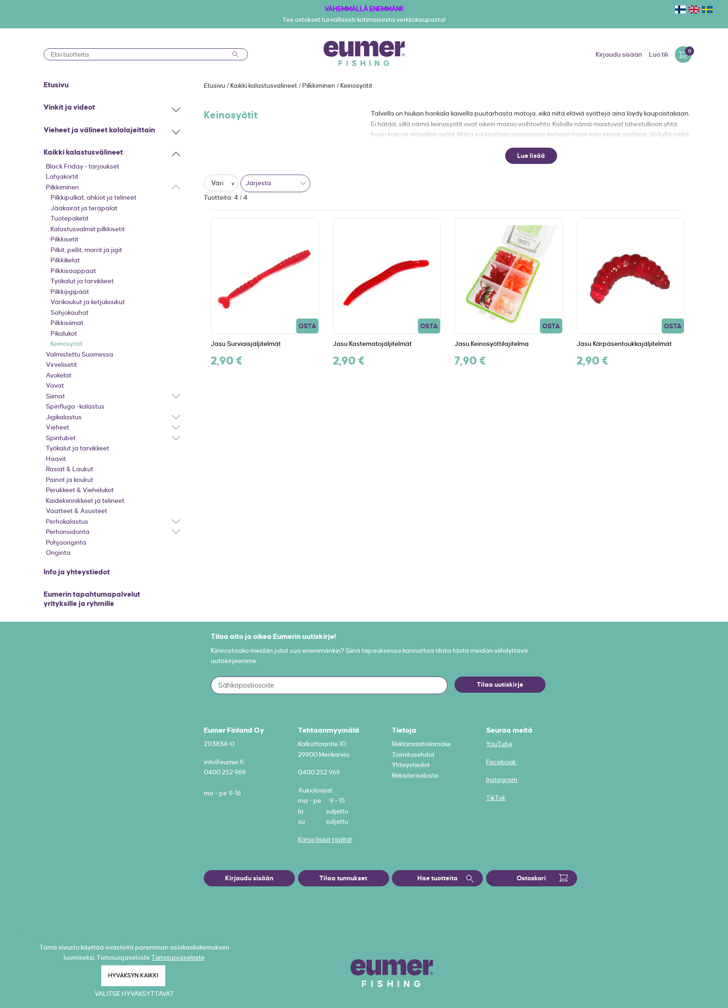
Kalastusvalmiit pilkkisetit (88, 229)
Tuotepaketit (70, 218)
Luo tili (658, 54)
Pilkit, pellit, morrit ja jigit (86, 250)
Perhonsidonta (68, 531)
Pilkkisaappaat (73, 270)
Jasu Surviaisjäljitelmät (246, 343)
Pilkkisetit (64, 239)
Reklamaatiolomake (421, 744)
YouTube (499, 744)
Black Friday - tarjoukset (82, 166)
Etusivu (215, 85)
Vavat (55, 385)
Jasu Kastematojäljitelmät (372, 343)
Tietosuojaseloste (178, 957)
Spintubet (61, 438)
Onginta (58, 552)
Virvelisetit (61, 364)
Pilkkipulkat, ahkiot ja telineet (93, 197)
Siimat (55, 396)
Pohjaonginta (66, 542)
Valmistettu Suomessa (79, 354)
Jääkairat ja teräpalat (84, 208)
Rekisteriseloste (415, 775)
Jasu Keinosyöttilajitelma (492, 343)
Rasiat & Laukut (69, 469)
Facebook (501, 762)
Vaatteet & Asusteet (76, 510)
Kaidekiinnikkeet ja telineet (85, 500)
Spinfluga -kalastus (75, 406)
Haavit (56, 458)
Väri (218, 183)
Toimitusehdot (413, 754)
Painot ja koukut (69, 479)
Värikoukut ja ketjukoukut (88, 302)
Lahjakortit (62, 176)
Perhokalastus (67, 521)
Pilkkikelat (65, 260)
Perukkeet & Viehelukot (80, 490)
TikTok (496, 797)
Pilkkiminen (62, 187)
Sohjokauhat (70, 312)
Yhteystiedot (411, 764)
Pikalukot (64, 333)
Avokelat (59, 375)
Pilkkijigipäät (70, 291)
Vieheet (57, 427)
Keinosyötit (67, 343)
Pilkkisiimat (67, 322)
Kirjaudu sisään (619, 54)
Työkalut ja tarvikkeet (82, 281)
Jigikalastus (64, 417)
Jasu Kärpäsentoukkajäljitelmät (624, 343)
